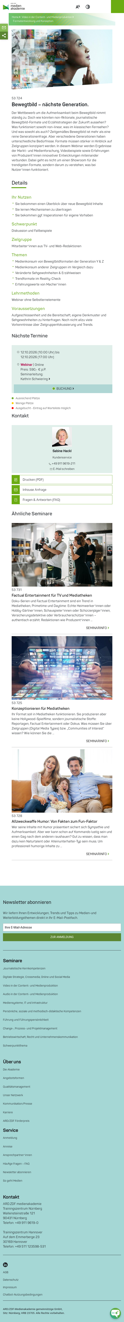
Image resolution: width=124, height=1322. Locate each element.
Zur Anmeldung (61, 937)
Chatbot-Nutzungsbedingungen (22, 1294)
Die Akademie (11, 1069)
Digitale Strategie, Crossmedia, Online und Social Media (36, 977)
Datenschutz (11, 1280)
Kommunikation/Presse (17, 1103)
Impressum (10, 1287)
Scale (78, 11)
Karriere (8, 1112)
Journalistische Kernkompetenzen (24, 968)
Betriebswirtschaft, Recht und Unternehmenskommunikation (40, 1037)
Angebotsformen (13, 1078)
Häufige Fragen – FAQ (16, 1163)
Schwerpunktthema (15, 1045)
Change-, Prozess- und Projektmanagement (30, 1028)
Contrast (88, 11)
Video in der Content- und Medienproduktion (30, 985)
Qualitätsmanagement (16, 1086)
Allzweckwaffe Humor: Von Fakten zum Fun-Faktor (54, 821)
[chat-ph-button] (115, 1313)
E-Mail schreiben (62, 469)
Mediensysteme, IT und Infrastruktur (25, 1003)
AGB (5, 1272)
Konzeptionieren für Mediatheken (41, 708)
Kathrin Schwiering (35, 379)
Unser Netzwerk (13, 1095)
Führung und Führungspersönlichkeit (26, 1020)
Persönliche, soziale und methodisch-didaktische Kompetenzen (42, 1011)
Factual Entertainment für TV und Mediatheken (52, 595)
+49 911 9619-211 (62, 463)
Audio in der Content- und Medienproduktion (30, 994)
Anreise (7, 1146)
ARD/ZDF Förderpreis (16, 1121)
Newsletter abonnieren (17, 1172)
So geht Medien (12, 1180)
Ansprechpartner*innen (17, 1155)
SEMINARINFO (99, 628)
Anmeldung (10, 1138)
